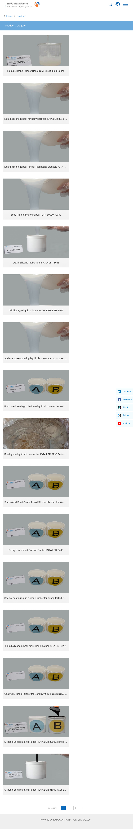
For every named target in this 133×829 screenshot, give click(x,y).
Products (21, 16)
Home (9, 16)
